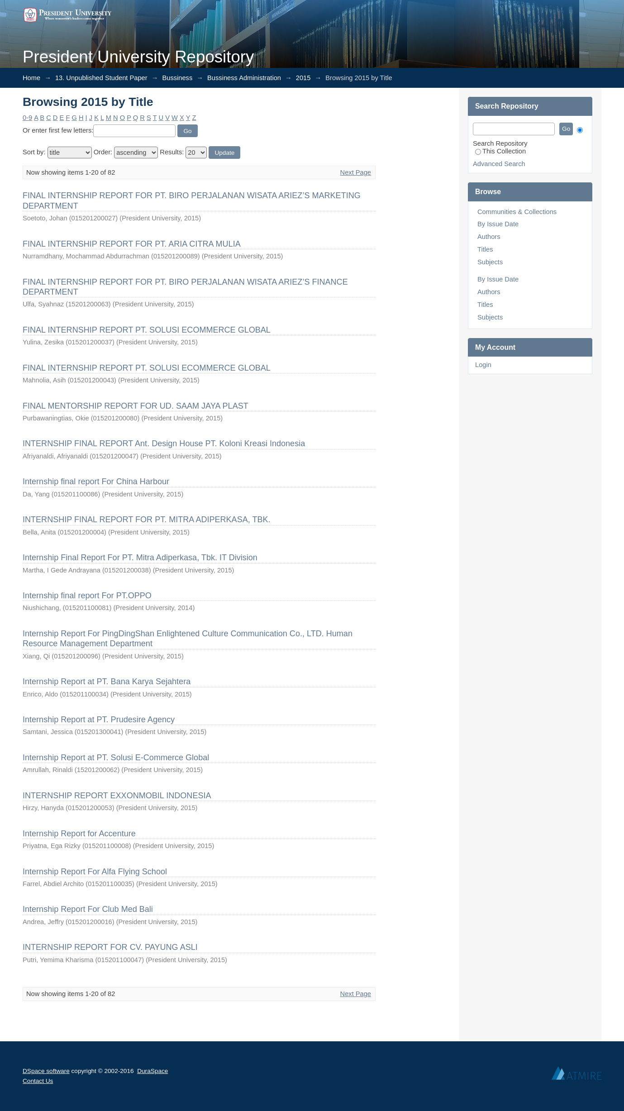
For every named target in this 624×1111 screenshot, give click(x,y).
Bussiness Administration (244, 77)
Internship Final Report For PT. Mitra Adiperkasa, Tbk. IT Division (140, 557)
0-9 (27, 117)
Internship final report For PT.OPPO (87, 595)
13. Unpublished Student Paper (101, 77)
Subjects (490, 262)
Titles (485, 249)
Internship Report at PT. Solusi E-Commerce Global (116, 757)
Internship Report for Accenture (79, 833)
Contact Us (38, 1081)
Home (31, 77)
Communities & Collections (517, 211)
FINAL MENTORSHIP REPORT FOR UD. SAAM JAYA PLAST (135, 405)
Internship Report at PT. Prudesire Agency (99, 719)
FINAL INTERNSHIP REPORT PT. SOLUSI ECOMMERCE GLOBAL (146, 329)
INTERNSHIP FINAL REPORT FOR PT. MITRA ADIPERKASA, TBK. (147, 519)
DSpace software (46, 1071)
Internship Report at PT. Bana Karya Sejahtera (107, 681)
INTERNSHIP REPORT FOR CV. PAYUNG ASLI (110, 947)
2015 (303, 77)
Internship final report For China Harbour (96, 481)
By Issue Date (498, 224)
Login (483, 364)
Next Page (355, 172)
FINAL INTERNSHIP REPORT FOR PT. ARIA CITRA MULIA (131, 243)
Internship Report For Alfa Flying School (95, 871)
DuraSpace (152, 1071)
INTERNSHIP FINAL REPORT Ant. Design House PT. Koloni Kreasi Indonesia (164, 443)
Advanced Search (499, 163)
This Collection (500, 151)
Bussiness (177, 77)
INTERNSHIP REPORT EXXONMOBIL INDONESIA (117, 795)
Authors (488, 236)
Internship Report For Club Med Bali (88, 909)
